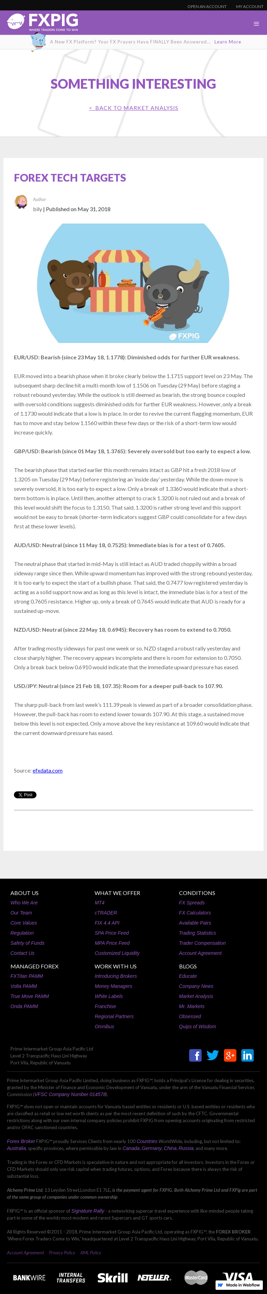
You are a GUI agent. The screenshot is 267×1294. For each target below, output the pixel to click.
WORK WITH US (116, 966)
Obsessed (190, 1016)
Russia (186, 1148)
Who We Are (24, 902)
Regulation (22, 933)
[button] (256, 24)
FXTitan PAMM (26, 976)
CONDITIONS (197, 892)
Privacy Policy (62, 1252)
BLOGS (188, 966)
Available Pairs (195, 923)
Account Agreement (200, 953)
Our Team (21, 913)
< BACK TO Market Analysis (133, 107)
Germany (152, 1148)
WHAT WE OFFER (117, 892)
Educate (188, 976)
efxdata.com (48, 770)
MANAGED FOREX (34, 966)
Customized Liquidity (117, 953)
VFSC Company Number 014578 (70, 1094)
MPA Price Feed (112, 943)
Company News (196, 986)
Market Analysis (196, 996)
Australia (16, 1148)
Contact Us (22, 953)
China (170, 1148)
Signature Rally (87, 1211)
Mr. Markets (191, 1006)
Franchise (105, 1006)
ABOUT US (24, 892)
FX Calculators (195, 913)
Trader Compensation (202, 943)
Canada (130, 1148)
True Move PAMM (29, 996)
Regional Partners (114, 1016)
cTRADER (106, 913)
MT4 (99, 902)
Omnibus (104, 1026)
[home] (39, 24)
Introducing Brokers (116, 976)
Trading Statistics (197, 933)
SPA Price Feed (112, 933)
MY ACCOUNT (250, 6)
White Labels (109, 996)
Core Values (23, 923)
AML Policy (90, 1252)
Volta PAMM (23, 986)
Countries (147, 1141)
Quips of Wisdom (197, 1026)
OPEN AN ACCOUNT (207, 6)
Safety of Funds (27, 943)
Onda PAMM (24, 1006)
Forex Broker (21, 1141)
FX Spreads (192, 902)
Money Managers (113, 986)
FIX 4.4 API (107, 923)
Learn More (228, 42)
